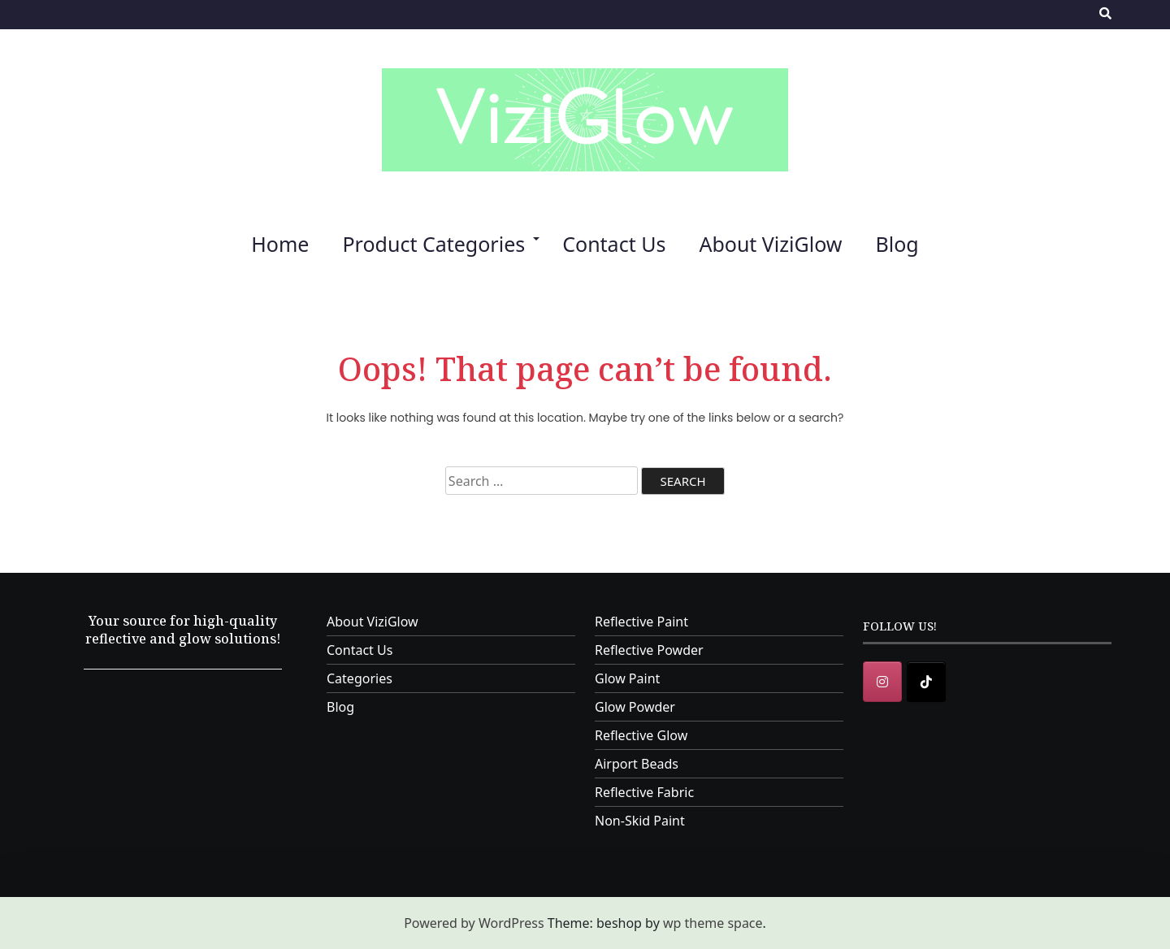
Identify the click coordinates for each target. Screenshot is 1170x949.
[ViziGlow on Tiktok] (926, 681)
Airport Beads (636, 764)
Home (280, 244)
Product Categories (433, 244)
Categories (359, 678)
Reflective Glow (641, 735)
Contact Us (613, 244)
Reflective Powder (649, 650)
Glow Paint (627, 678)
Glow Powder (635, 707)
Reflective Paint (641, 621)
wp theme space (713, 923)
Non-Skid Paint (640, 821)
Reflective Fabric (644, 792)
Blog (896, 244)
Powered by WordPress (474, 923)
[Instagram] (882, 681)
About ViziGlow (770, 244)
